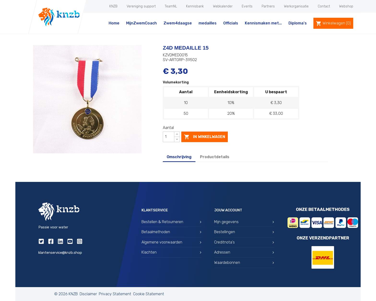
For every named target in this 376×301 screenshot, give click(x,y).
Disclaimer (88, 294)
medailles (208, 23)
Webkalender (223, 6)
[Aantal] (168, 137)
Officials (230, 23)
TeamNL (171, 6)
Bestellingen (244, 232)
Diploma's (297, 23)
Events (247, 6)
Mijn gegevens (244, 222)
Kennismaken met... (263, 23)
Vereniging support (141, 6)
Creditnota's (244, 242)
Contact (324, 6)
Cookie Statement (148, 294)
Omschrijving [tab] (179, 157)
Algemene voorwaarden (171, 242)
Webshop (346, 6)
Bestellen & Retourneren (171, 222)
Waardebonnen (244, 262)
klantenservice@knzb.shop (60, 252)
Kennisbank (195, 6)
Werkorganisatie (296, 6)
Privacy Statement (115, 294)
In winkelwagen (204, 137)
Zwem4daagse (178, 23)
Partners (268, 6)
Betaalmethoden (171, 232)
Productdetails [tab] (214, 157)
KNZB (113, 6)
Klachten (171, 252)
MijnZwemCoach (141, 23)
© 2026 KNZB (66, 294)
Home (114, 23)
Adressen (244, 252)
